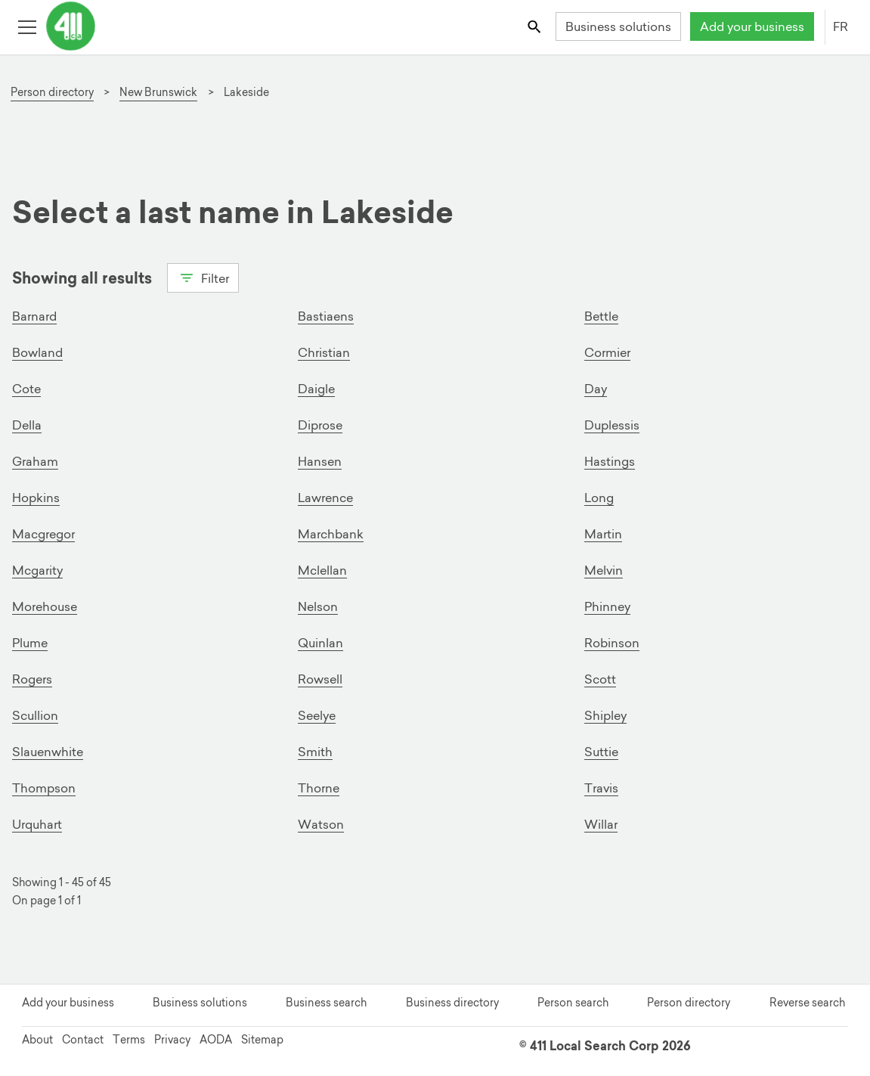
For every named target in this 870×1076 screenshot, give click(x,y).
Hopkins (36, 497)
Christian (324, 352)
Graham (35, 461)
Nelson (318, 606)
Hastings (609, 461)
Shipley (605, 715)
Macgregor (43, 533)
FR (840, 26)
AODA (216, 1040)
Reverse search (807, 1002)
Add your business (752, 26)
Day (595, 388)
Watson (321, 824)
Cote (26, 388)
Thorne (318, 787)
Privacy (172, 1040)
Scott (600, 679)
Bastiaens (326, 316)
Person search (572, 1002)
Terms (129, 1040)
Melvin (603, 570)
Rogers (32, 679)
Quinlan (320, 642)
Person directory (688, 1002)
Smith (315, 751)
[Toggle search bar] (535, 26)
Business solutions (618, 26)
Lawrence (325, 497)
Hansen (320, 461)
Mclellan (322, 570)
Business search (326, 1002)
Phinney (607, 606)
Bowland (37, 352)
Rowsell (320, 679)
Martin (603, 533)
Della (27, 425)
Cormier (607, 352)
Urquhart (37, 824)
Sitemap (262, 1040)
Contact (83, 1040)
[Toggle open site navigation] (27, 26)
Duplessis (611, 425)
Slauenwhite (47, 751)
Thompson (44, 787)
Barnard (34, 316)
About (37, 1040)
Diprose (320, 425)
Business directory (452, 1002)
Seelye (317, 715)
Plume (30, 642)
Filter (203, 276)
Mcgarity (37, 570)
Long (599, 497)
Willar (601, 824)
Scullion (35, 715)
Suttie (601, 751)
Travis (601, 787)
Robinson (611, 642)
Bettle (601, 316)
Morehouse (44, 606)
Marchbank (331, 533)
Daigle (316, 388)
